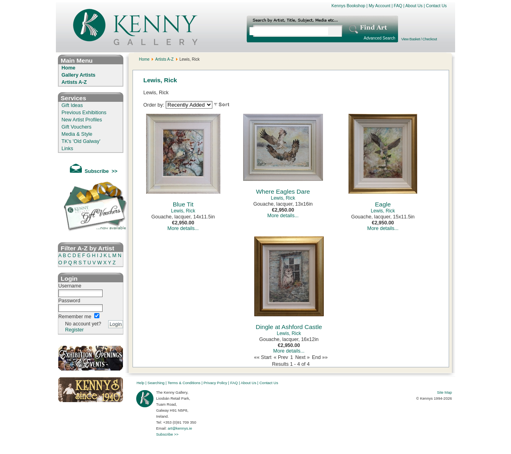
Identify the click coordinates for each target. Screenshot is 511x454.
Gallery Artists (78, 75)
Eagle (383, 204)
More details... (183, 228)
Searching (155, 383)
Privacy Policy (215, 383)
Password (69, 300)
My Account (379, 5)
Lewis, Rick (183, 211)
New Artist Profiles (81, 120)
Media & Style (76, 134)
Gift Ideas (72, 105)
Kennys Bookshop (348, 5)
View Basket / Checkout (419, 39)
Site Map (444, 392)
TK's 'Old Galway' (80, 141)
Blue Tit (183, 204)
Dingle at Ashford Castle (289, 326)
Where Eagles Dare (283, 191)
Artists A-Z (74, 82)
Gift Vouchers (76, 127)
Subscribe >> (167, 434)
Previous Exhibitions (84, 112)
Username (69, 286)
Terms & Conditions (184, 383)
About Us (413, 5)
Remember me (74, 316)
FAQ (398, 5)
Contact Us (436, 5)
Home (68, 68)
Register (74, 330)
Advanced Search (379, 38)
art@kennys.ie (180, 428)
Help (141, 383)
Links (67, 148)
